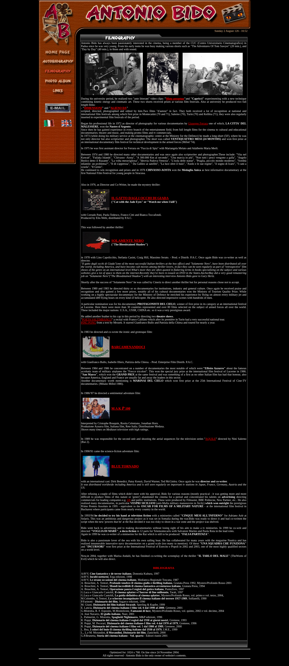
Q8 (128, 500)
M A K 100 (120, 408)
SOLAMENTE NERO (127, 241)
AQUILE (210, 438)
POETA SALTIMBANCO (97, 319)
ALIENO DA (118, 107)
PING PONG (88, 322)
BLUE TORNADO (125, 466)
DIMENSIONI (93, 107)
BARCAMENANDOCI (128, 347)
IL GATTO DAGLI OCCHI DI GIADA (140, 198)
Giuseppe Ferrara (198, 123)
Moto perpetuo (175, 98)
